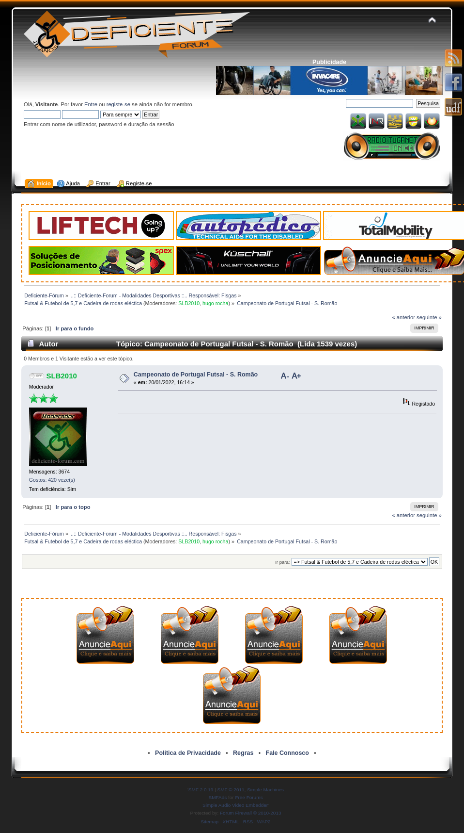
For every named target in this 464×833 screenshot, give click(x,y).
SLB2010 (189, 303)
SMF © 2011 (231, 789)
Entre (90, 104)
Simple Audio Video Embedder (235, 805)
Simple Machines (265, 789)
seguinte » (429, 317)
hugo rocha (215, 303)
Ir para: (282, 562)
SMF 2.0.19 (201, 789)
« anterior (403, 317)
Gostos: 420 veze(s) (52, 480)
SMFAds (218, 797)
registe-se (118, 104)
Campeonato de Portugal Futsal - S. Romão (196, 374)
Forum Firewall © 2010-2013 (250, 813)
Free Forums (249, 797)
